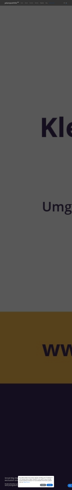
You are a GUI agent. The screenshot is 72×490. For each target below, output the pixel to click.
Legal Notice (26, 482)
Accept (49, 485)
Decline (43, 485)
